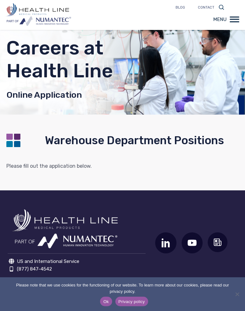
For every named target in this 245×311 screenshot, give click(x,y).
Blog (180, 7)
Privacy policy (132, 301)
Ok (106, 301)
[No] (237, 294)
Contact (206, 7)
